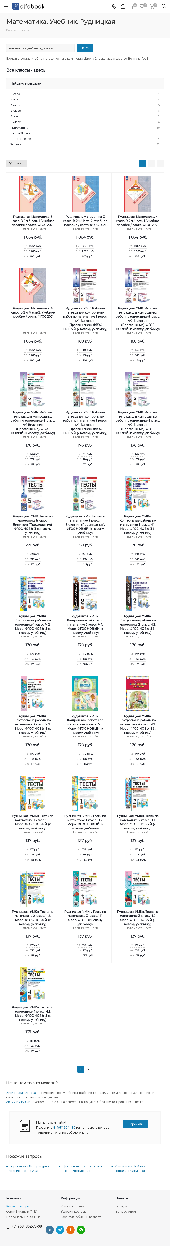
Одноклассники (70, 1230)
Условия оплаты (72, 1206)
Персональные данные (23, 1217)
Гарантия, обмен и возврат (81, 1217)
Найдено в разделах (25, 83)
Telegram (60, 1230)
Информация (70, 1198)
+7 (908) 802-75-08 (27, 1226)
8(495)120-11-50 (64, 1128)
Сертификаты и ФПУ (21, 1211)
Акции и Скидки (18, 1102)
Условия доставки (74, 1211)
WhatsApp (81, 1230)
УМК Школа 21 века (21, 1093)
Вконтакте (50, 1230)
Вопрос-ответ (125, 1211)
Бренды (121, 1206)
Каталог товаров (18, 1206)
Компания (13, 1198)
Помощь (121, 1198)
